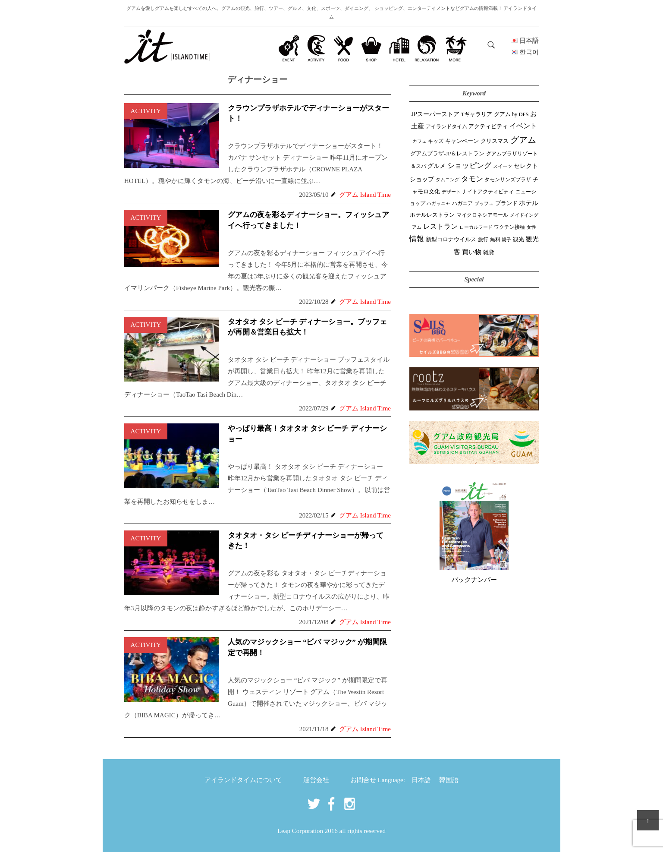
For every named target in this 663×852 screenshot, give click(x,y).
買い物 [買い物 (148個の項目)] (471, 252)
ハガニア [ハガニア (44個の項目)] (462, 203)
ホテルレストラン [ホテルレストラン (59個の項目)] (432, 214)
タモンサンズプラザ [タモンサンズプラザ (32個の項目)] (507, 180)
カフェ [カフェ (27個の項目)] (419, 141)
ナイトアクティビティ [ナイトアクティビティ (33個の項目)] (488, 192)
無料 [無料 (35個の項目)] (495, 240)
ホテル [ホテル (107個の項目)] (528, 202)
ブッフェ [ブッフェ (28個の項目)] (483, 203)
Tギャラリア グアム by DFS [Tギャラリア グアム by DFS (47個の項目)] (495, 114)
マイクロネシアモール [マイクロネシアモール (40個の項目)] (482, 215)
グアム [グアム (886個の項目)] (523, 140)
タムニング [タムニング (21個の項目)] (447, 179)
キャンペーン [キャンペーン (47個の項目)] (462, 141)
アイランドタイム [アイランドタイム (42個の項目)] (446, 126)
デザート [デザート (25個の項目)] (451, 191)
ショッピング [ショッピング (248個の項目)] (469, 165)
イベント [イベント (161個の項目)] (523, 125)
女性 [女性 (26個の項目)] (531, 227)
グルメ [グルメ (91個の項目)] (436, 165)
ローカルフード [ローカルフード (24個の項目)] (476, 227)
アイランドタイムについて (243, 779)
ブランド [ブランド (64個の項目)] (506, 203)
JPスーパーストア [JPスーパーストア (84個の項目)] (435, 113)
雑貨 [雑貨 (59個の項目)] (488, 252)
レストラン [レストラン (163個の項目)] (440, 226)
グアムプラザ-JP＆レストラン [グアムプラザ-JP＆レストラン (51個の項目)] (447, 154)
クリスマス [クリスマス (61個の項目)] (495, 141)
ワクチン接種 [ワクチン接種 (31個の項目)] (509, 227)
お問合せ (363, 779)
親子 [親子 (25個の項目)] (506, 239)
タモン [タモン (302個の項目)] (472, 179)
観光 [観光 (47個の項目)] (518, 240)
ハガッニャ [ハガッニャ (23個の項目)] (438, 203)
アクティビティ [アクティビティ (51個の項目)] (488, 126)
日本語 (421, 779)
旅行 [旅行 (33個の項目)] (483, 240)
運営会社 (316, 779)
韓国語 (449, 779)
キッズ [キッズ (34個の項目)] (435, 141)
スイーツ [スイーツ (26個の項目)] (502, 166)
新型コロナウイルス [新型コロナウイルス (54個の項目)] (451, 239)
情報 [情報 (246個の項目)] (416, 239)
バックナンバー (474, 579)
